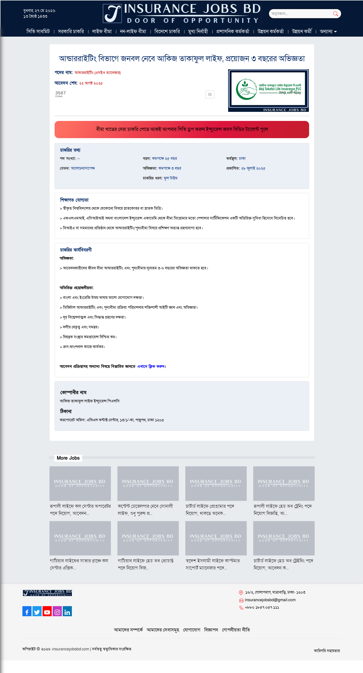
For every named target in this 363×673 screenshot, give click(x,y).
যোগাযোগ (191, 630)
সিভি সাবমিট (38, 32)
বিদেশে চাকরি (167, 32)
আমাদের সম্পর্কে (128, 630)
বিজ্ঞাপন (211, 630)
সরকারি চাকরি (71, 32)
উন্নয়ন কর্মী (302, 32)
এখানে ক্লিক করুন (150, 366)
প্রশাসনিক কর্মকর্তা (232, 32)
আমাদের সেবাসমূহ (163, 630)
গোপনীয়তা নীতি (236, 630)
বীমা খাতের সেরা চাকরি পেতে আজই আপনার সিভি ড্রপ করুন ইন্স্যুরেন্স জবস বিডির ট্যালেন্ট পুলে (182, 129)
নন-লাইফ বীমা (133, 32)
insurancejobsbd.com (70, 649)
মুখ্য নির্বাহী (198, 32)
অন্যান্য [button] (326, 32)
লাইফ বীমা (102, 32)
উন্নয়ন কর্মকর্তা (271, 32)
